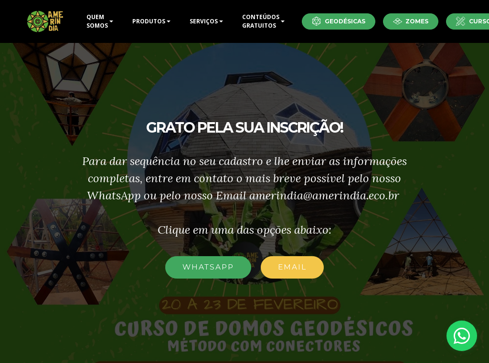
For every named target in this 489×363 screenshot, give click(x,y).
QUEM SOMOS (97, 21)
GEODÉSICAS (338, 21)
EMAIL (292, 266)
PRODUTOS (148, 21)
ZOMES (411, 21)
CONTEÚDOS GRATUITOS (260, 21)
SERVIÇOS (204, 21)
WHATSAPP (208, 266)
